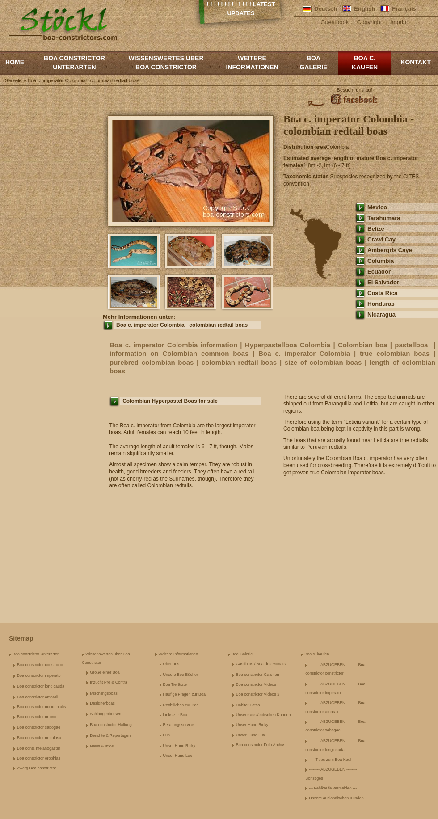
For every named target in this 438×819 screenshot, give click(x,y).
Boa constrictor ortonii (36, 716)
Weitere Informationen (252, 63)
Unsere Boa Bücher (180, 674)
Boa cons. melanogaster (38, 748)
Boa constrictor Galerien (257, 674)
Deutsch (325, 8)
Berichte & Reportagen (110, 735)
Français (404, 8)
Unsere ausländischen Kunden (263, 715)
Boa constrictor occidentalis (41, 707)
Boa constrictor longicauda (40, 686)
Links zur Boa (175, 715)
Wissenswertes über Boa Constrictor (165, 63)
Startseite (13, 80)
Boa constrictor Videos (256, 684)
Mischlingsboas (104, 693)
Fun (166, 735)
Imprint (399, 22)
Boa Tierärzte (175, 684)
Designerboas (102, 703)
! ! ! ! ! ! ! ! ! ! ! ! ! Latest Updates (241, 9)
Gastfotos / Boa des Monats (261, 664)
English (364, 8)
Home (14, 62)
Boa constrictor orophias (38, 758)
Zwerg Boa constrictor (36, 768)
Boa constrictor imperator (39, 675)
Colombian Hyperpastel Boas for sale (170, 401)
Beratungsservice (178, 724)
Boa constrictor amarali (37, 697)
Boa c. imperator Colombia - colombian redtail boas (182, 325)
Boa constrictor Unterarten (74, 63)
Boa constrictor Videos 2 (257, 694)
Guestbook (334, 22)
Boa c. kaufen (365, 63)
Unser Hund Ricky (179, 745)
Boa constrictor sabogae (38, 727)
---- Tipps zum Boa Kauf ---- (333, 759)
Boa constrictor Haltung (111, 724)
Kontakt (415, 62)
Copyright (369, 22)
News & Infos (102, 746)
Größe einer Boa (105, 672)
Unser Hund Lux (177, 755)
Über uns (171, 664)
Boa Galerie (313, 63)
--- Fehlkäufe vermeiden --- (333, 788)
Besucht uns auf (354, 90)
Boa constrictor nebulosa (39, 737)
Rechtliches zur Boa (181, 705)
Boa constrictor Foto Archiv (260, 745)
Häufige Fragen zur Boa (184, 694)
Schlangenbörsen (105, 714)
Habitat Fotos (248, 705)
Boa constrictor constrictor (40, 665)
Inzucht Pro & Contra (108, 682)
